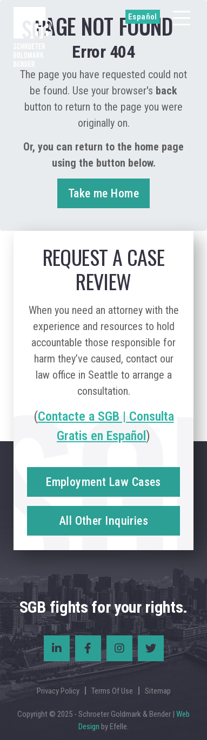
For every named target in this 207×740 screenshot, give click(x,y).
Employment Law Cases (103, 482)
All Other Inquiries (103, 520)
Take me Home (103, 193)
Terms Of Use (112, 691)
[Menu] (181, 18)
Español (142, 17)
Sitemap (158, 691)
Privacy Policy (58, 691)
